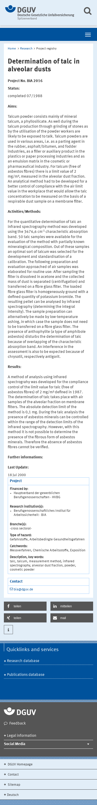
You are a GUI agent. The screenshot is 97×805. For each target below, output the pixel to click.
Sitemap (13, 785)
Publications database (25, 675)
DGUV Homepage (20, 764)
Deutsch (13, 795)
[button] (25, 606)
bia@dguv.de (23, 589)
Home (12, 48)
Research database (23, 661)
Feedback (17, 724)
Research (26, 48)
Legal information (21, 736)
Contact (13, 774)
